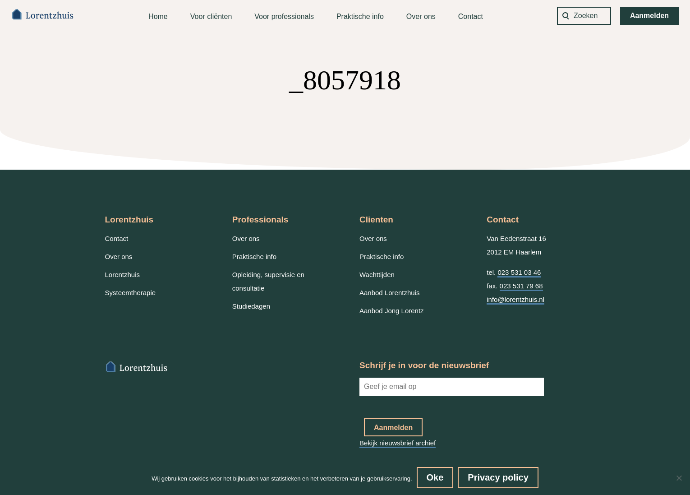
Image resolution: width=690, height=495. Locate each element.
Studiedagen (251, 306)
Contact (470, 16)
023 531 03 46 (519, 272)
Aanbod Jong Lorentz (391, 311)
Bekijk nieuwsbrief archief (397, 443)
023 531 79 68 (521, 286)
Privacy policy (498, 477)
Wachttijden (377, 274)
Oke (435, 477)
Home (158, 16)
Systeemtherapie (130, 292)
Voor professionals (284, 16)
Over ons (421, 16)
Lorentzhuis (122, 274)
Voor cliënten (211, 16)
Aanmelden (649, 15)
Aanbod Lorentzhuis (389, 292)
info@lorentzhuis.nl (515, 299)
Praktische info (360, 16)
